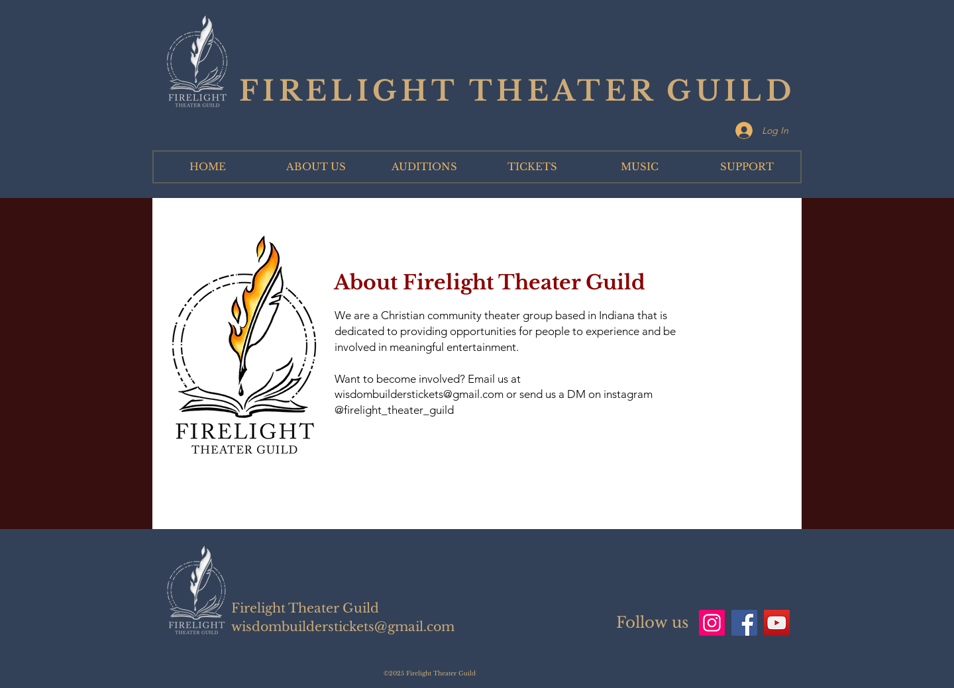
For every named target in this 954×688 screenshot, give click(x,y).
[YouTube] (777, 623)
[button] (316, 167)
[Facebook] (744, 623)
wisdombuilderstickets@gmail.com (419, 394)
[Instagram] (712, 623)
